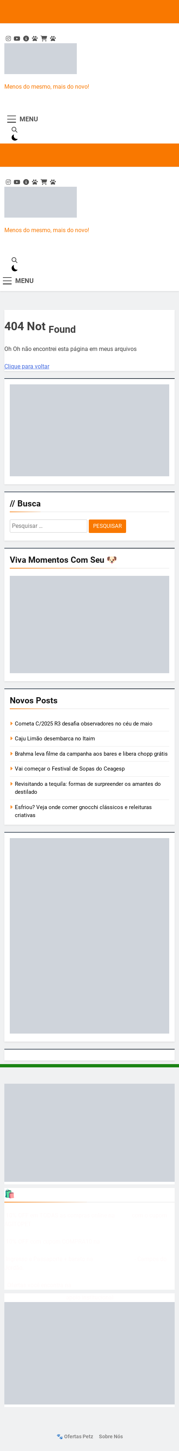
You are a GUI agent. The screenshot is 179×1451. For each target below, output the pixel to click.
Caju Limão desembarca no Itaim (55, 738)
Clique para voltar (26, 366)
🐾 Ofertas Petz (75, 1437)
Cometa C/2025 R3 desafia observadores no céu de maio (84, 723)
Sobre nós (111, 1437)
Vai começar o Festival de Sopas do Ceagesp (70, 768)
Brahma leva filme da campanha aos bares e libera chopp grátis (91, 754)
